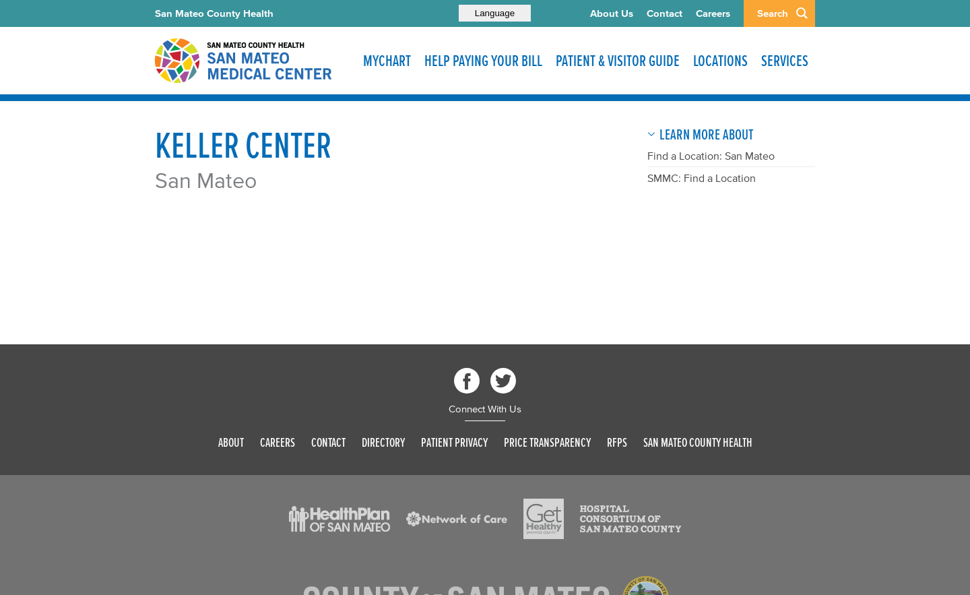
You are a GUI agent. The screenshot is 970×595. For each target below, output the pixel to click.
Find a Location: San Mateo (711, 156)
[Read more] (339, 519)
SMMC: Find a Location (701, 178)
